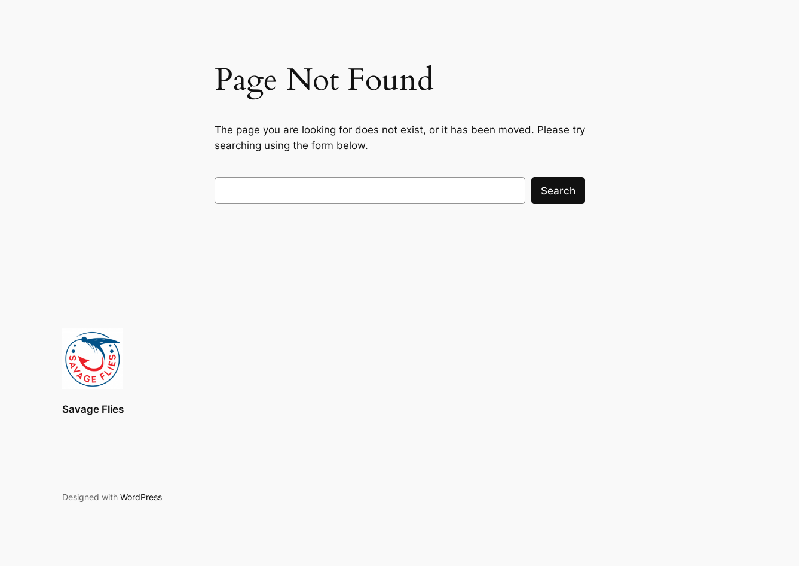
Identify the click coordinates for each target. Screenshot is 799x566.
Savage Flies (93, 409)
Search (558, 191)
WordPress (141, 497)
